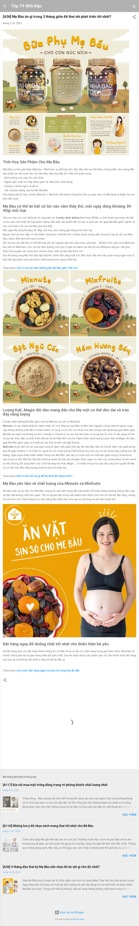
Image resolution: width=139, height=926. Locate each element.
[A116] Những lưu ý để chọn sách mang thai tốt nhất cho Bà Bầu (48, 826)
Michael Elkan (78, 919)
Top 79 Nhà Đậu (26, 5)
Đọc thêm (129, 814)
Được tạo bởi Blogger (69, 912)
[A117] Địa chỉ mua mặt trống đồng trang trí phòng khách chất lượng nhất (55, 785)
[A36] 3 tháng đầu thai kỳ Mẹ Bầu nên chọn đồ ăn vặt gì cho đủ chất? (51, 867)
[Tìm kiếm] (134, 7)
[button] (134, 17)
